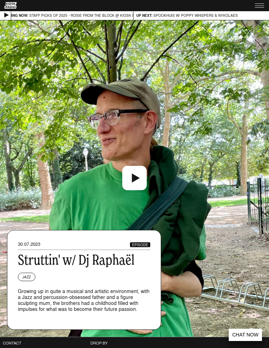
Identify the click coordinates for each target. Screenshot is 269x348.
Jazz (26, 276)
